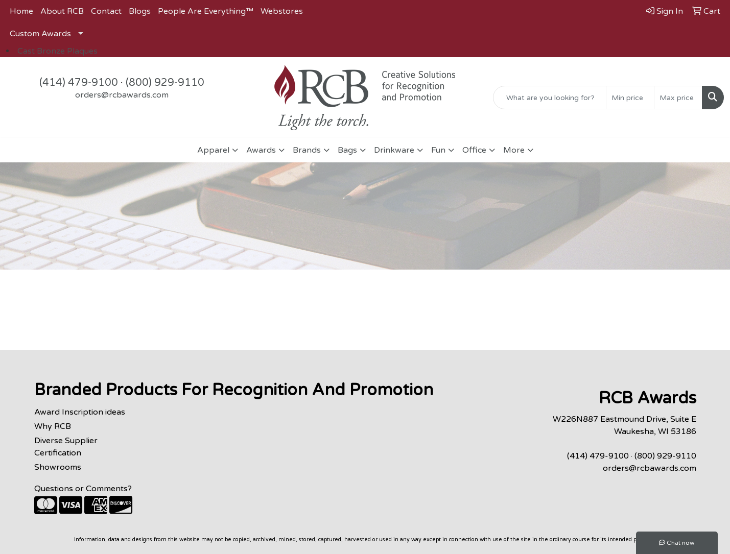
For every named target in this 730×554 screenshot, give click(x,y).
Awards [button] (261, 150)
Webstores (282, 11)
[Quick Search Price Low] (630, 97)
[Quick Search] (549, 97)
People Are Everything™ (205, 11)
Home (21, 11)
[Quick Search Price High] (678, 97)
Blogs (140, 11)
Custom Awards (40, 34)
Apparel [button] (213, 150)
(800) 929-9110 (165, 83)
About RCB (62, 11)
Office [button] (474, 150)
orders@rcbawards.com (122, 95)
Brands (307, 150)
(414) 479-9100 (78, 83)
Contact (106, 11)
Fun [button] (438, 150)
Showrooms (57, 467)
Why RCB (52, 426)
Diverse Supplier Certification (66, 447)
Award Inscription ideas (79, 412)
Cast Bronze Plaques (57, 51)
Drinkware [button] (394, 150)
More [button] (514, 150)
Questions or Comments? (83, 489)
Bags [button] (347, 150)
